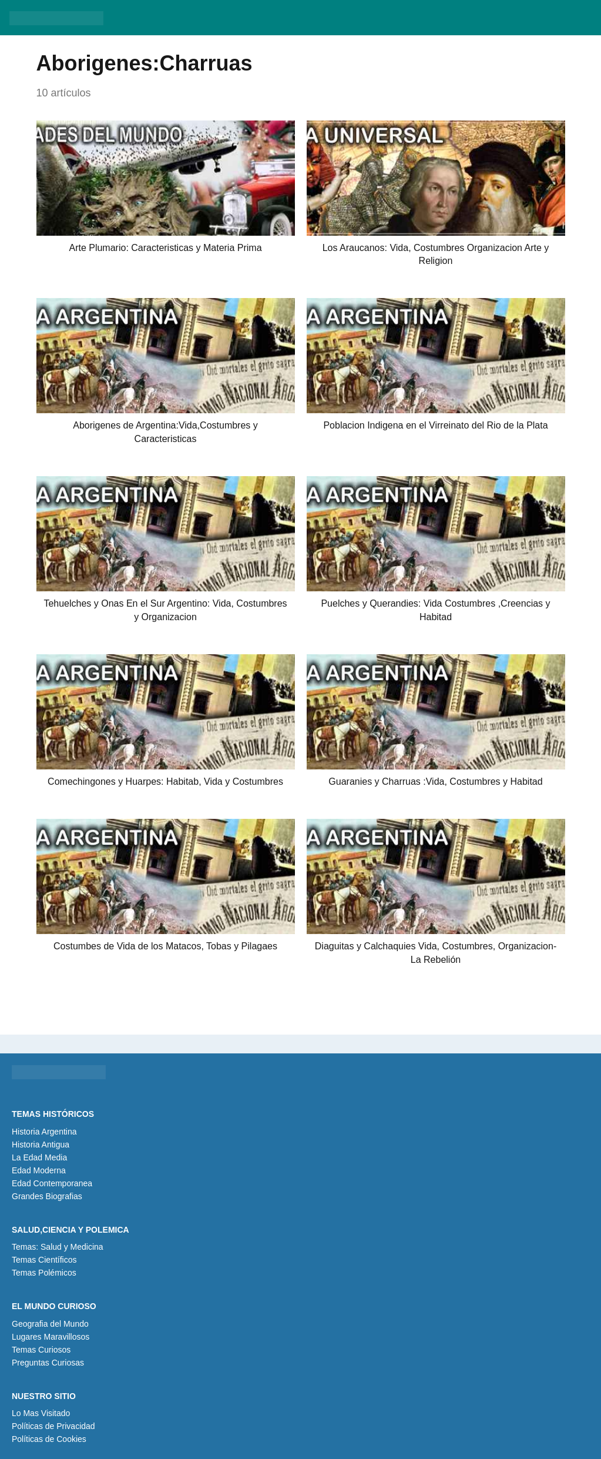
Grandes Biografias (47, 1196)
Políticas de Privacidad (53, 1426)
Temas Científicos (44, 1259)
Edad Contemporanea (52, 1183)
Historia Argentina (44, 1131)
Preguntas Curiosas (48, 1362)
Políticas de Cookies (49, 1439)
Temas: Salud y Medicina (57, 1246)
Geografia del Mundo (50, 1324)
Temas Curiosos (41, 1349)
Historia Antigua (40, 1144)
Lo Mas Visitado (41, 1413)
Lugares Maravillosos (50, 1336)
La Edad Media (39, 1157)
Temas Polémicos (44, 1272)
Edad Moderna (39, 1170)
